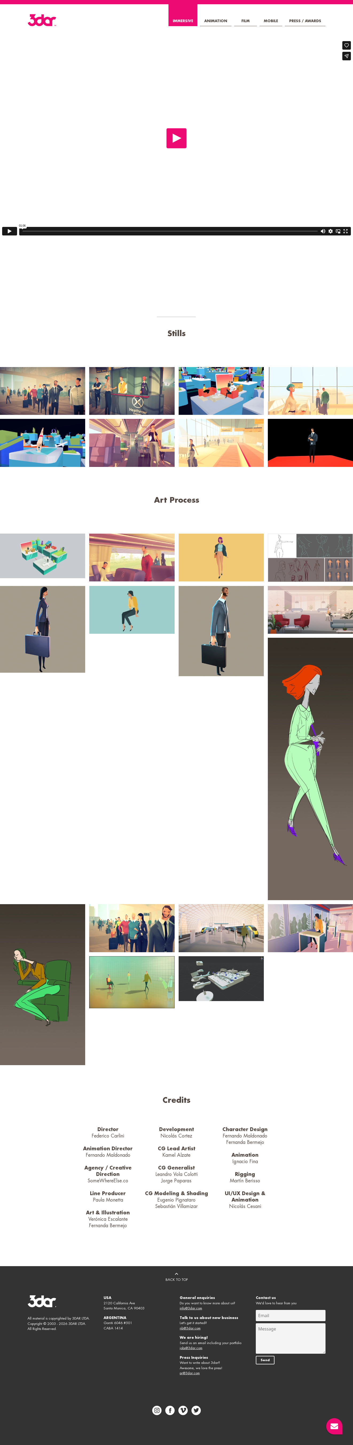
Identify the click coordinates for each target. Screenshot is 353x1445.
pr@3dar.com (190, 1373)
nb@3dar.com (190, 1328)
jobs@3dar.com (191, 1348)
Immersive (183, 21)
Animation (215, 21)
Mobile (271, 21)
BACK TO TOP (177, 1276)
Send (265, 1360)
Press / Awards (305, 21)
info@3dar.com (191, 1308)
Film (245, 21)
